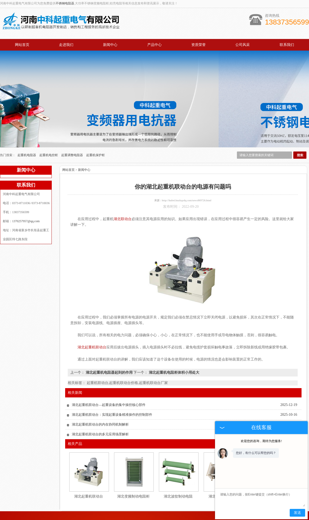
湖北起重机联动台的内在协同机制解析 (100, 404)
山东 (182, 516)
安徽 (147, 516)
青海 (189, 516)
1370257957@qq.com (26, 201)
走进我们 (66, 45)
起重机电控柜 (49, 135)
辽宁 (140, 516)
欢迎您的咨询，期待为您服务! (261, 441)
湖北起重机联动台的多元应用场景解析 (100, 414)
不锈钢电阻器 (65, 3)
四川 (175, 516)
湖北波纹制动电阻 (178, 476)
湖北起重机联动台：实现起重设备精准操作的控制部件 (112, 395)
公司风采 (242, 45)
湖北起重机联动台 (88, 476)
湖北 (168, 516)
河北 (154, 516)
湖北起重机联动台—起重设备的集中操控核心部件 (108, 385)
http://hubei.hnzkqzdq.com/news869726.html (186, 180)
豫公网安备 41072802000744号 (154, 512)
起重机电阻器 (27, 135)
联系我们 (287, 45)
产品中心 (154, 45)
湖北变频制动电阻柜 (133, 476)
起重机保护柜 (95, 135)
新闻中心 (110, 45)
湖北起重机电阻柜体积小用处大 (173, 353)
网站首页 (22, 45)
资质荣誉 (198, 45)
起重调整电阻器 (72, 135)
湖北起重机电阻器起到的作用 (109, 353)
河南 (161, 516)
